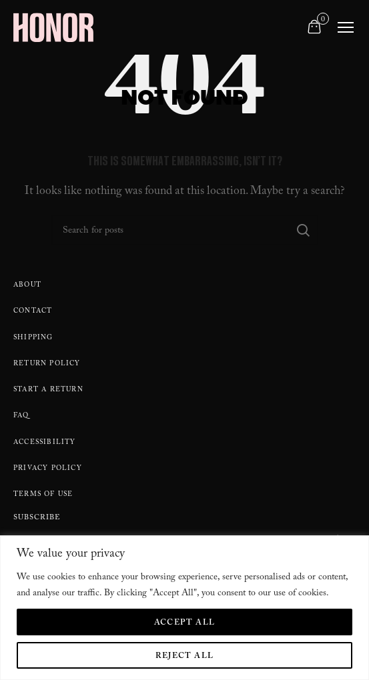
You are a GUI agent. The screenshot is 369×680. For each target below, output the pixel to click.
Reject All (184, 656)
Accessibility (44, 443)
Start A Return (48, 390)
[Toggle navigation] (346, 27)
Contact (32, 312)
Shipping (33, 338)
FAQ (21, 416)
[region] (184, 607)
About (27, 286)
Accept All (184, 623)
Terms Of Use (43, 495)
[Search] (184, 230)
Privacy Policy (47, 469)
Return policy (47, 364)
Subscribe (37, 519)
